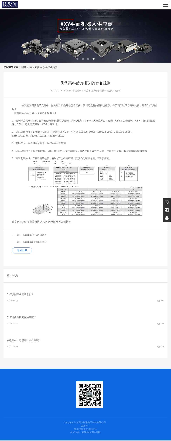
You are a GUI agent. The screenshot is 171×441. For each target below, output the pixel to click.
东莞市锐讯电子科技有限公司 (10, 5)
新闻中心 (40, 67)
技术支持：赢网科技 (80, 433)
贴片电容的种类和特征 (34, 242)
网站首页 (26, 67)
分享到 (15, 221)
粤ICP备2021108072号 (85, 429)
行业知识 (52, 67)
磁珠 (18, 150)
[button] (77, 59)
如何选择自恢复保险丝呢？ (21, 317)
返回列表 (22, 250)
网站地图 (96, 433)
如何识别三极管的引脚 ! (20, 294)
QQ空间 (24, 221)
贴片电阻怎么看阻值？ (34, 235)
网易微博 (64, 221)
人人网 (43, 221)
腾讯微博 (53, 221)
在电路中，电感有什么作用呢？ (24, 340)
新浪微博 (34, 221)
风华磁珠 (24, 113)
